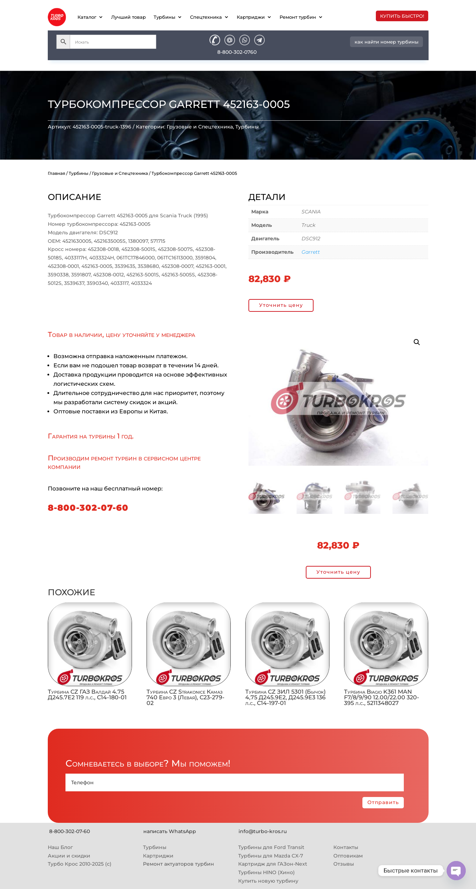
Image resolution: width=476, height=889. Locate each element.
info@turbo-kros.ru (263, 831)
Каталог (87, 17)
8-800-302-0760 (237, 52)
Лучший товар (128, 17)
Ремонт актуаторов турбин (178, 864)
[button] (417, 342)
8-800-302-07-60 (88, 508)
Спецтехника (206, 17)
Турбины (164, 17)
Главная (56, 173)
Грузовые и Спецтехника (200, 127)
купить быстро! (402, 16)
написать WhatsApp (169, 831)
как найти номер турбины (386, 42)
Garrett (311, 252)
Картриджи (251, 17)
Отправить (383, 802)
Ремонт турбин (298, 17)
